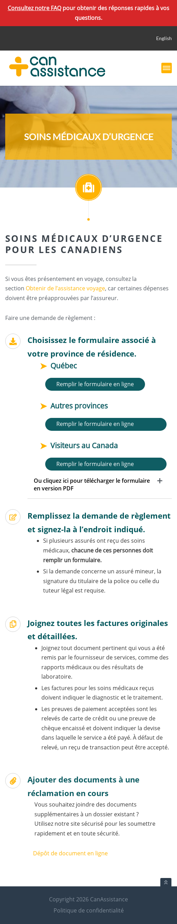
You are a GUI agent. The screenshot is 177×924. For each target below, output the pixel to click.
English (164, 38)
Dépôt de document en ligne (70, 853)
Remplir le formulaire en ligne (95, 384)
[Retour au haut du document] (166, 882)
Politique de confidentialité (89, 910)
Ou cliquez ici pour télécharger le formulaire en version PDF (92, 484)
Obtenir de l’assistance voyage (65, 288)
